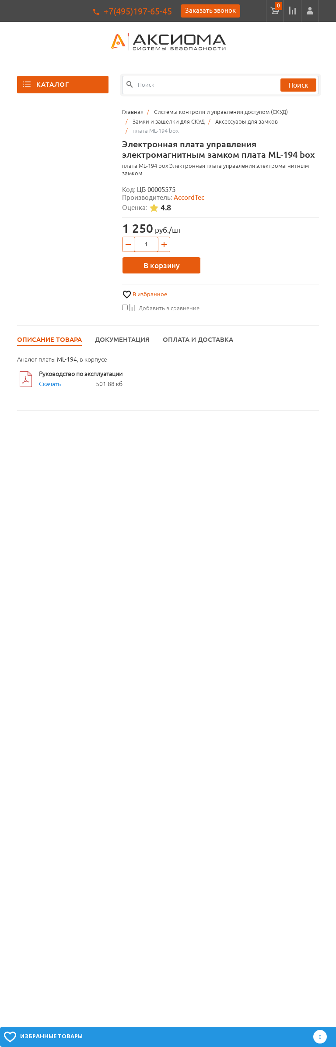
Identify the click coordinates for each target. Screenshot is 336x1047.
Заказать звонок (210, 10)
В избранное (150, 294)
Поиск (298, 85)
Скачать (50, 383)
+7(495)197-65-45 (138, 11)
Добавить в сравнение (161, 308)
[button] (309, 11)
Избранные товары (51, 1036)
